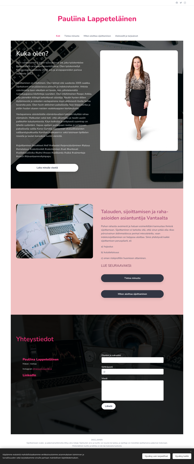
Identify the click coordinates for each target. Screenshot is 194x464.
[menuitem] (55, 36)
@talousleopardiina (42, 368)
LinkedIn (29, 375)
